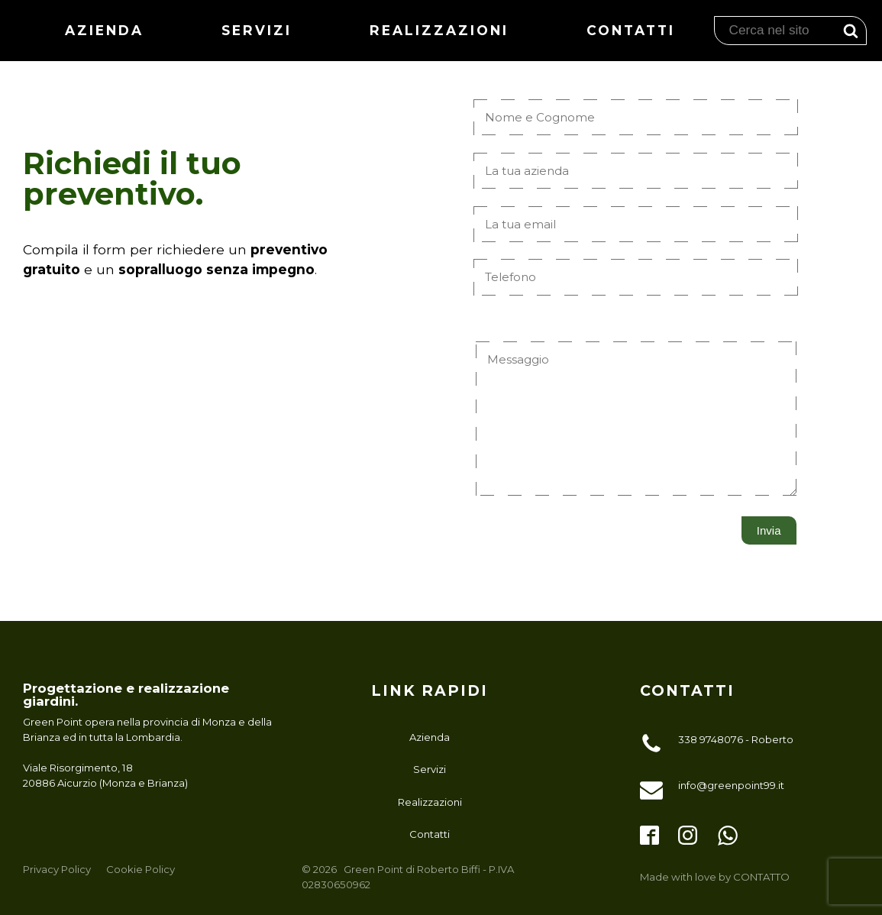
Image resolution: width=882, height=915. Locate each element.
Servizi (260, 30)
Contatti (630, 30)
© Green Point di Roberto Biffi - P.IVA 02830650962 (408, 876)
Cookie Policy (140, 869)
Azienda (109, 30)
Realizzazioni (441, 30)
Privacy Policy (57, 869)
